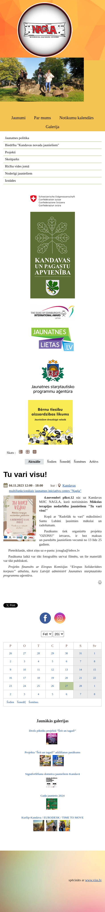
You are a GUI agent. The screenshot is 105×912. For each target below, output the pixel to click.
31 (80, 653)
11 (38, 669)
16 (10, 677)
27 (24, 653)
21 (80, 677)
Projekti (10, 152)
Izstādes (10, 180)
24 (24, 685)
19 (52, 677)
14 (80, 669)
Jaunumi (18, 117)
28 (38, 653)
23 (10, 685)
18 (38, 677)
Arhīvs (93, 461)
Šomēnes (80, 461)
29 (52, 653)
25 (38, 685)
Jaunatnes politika (17, 138)
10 (24, 669)
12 (52, 669)
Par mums (42, 117)
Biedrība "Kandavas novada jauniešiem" (32, 145)
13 (66, 669)
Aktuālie (34, 461)
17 (24, 677)
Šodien (51, 461)
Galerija (52, 126)
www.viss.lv (93, 880)
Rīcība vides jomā (17, 166)
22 (94, 677)
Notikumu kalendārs (76, 117)
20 (66, 677)
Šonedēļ (65, 461)
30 (66, 653)
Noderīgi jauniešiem (18, 173)
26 (10, 653)
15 (94, 669)
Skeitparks (12, 159)
